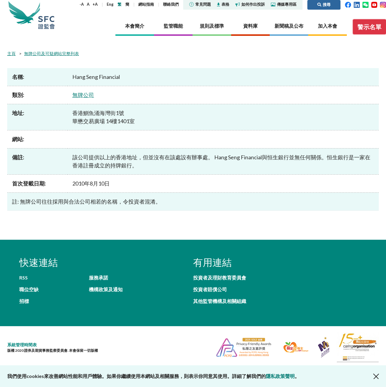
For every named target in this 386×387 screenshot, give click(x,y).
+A (95, 4)
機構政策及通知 (106, 289)
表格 (223, 4)
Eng (110, 4)
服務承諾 (98, 277)
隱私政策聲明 (280, 376)
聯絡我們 (171, 4)
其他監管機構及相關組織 (219, 301)
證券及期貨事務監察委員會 (46, 15)
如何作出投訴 (250, 4)
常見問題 (200, 4)
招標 (24, 301)
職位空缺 (29, 289)
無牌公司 (83, 95)
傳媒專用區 (284, 4)
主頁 (11, 53)
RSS (23, 277)
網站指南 (146, 4)
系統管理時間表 (22, 344)
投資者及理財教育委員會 (219, 277)
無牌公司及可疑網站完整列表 (51, 53)
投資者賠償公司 (210, 289)
